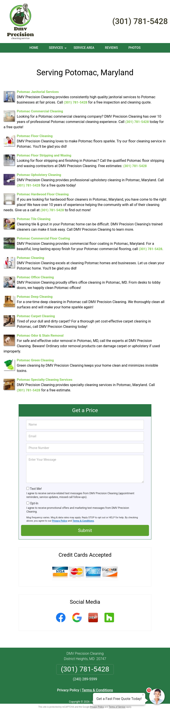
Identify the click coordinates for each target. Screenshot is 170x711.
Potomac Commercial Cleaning (40, 106)
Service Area (83, 47)
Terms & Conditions (83, 515)
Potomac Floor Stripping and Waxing (44, 150)
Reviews (111, 47)
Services (58, 49)
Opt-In (34, 498)
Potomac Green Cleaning (35, 355)
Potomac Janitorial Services (38, 87)
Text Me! (36, 483)
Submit (85, 525)
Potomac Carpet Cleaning (36, 311)
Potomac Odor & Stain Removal (40, 330)
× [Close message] (143, 694)
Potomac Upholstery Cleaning (39, 170)
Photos (134, 47)
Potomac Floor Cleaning (35, 131)
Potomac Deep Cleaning (34, 291)
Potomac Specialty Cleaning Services (44, 374)
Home (33, 47)
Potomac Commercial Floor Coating (43, 233)
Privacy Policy (59, 515)
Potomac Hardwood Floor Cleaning (43, 189)
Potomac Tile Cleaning (33, 214)
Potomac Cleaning (30, 253)
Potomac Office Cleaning (35, 272)
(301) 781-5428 (140, 21)
